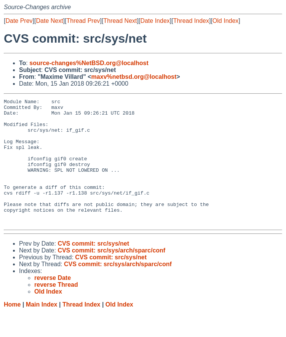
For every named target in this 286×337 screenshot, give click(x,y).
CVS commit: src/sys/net (93, 268)
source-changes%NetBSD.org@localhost (89, 63)
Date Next (49, 21)
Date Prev (18, 21)
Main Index (42, 329)
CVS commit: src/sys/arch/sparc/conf (111, 275)
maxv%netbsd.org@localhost (134, 76)
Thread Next (120, 21)
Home (12, 329)
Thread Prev (83, 21)
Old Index (225, 21)
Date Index (154, 21)
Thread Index (191, 21)
